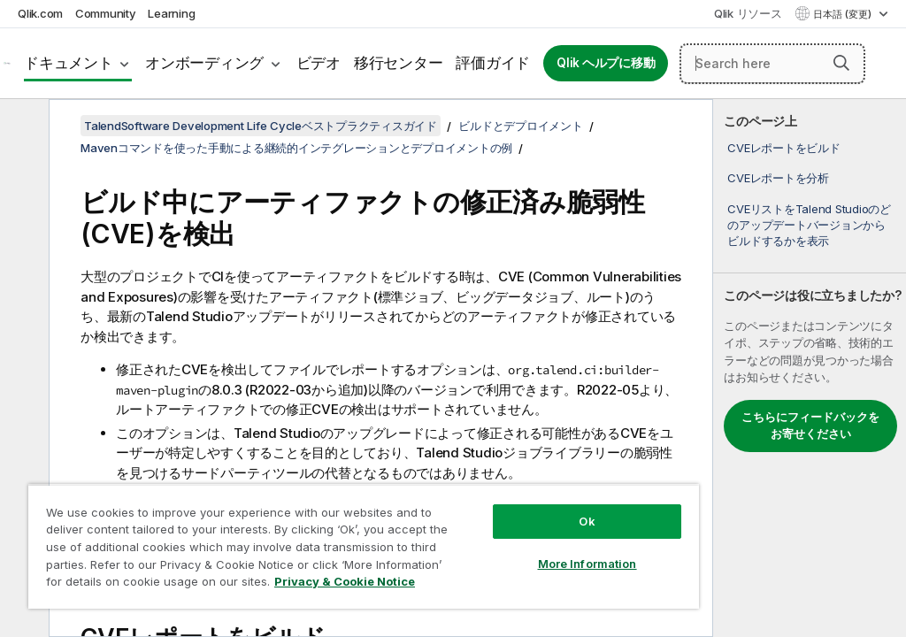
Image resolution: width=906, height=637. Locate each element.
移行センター (398, 63)
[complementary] (809, 368)
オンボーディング (204, 63)
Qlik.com (40, 13)
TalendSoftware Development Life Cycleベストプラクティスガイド (260, 126)
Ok (587, 521)
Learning (171, 13)
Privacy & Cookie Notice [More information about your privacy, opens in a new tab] (344, 581)
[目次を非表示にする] (22, 126)
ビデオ (318, 63)
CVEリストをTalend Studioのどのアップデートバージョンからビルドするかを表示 (809, 225)
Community (105, 13)
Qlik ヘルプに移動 (606, 63)
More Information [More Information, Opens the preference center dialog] (587, 563)
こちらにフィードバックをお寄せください (810, 425)
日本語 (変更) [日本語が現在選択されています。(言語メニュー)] (843, 14)
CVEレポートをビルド (783, 148)
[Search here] (772, 63)
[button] (841, 63)
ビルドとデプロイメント (520, 126)
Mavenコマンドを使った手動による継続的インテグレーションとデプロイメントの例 (296, 148)
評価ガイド (493, 63)
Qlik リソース (748, 13)
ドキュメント (68, 63)
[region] (363, 546)
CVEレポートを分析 (778, 178)
